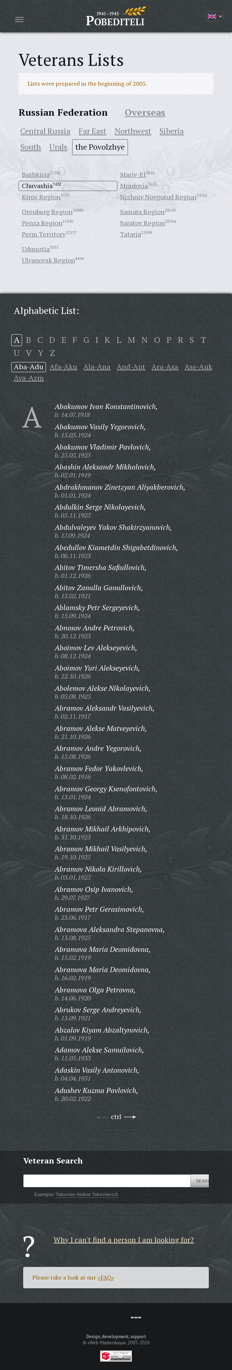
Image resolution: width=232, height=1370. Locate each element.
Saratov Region (142, 222)
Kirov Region (41, 196)
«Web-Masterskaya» (106, 1342)
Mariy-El (133, 174)
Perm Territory (44, 234)
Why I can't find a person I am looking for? (124, 1240)
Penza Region (42, 222)
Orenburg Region (47, 211)
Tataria (130, 234)
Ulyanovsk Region (48, 260)
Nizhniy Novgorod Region (158, 196)
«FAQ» (106, 1277)
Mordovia (134, 185)
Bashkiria (36, 174)
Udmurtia (36, 248)
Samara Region (142, 211)
